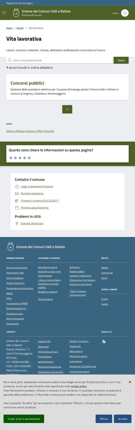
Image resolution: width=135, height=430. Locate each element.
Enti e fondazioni (15, 278)
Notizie (104, 268)
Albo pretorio (76, 351)
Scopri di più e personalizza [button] (24, 419)
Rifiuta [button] (104, 419)
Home (9, 28)
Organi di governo (15, 283)
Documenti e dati (15, 273)
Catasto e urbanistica (80, 276)
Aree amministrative (17, 268)
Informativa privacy (48, 352)
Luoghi (104, 304)
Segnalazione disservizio (50, 372)
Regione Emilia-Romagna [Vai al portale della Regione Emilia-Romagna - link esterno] (19, 3)
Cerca (121, 60)
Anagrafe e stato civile (49, 271)
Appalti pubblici (77, 271)
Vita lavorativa (45, 299)
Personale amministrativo (19, 288)
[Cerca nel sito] (125, 13)
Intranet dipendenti (79, 372)
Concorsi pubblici (27, 83)
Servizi (20, 28)
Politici (9, 293)
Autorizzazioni (45, 276)
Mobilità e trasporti (47, 292)
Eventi (104, 299)
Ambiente (75, 267)
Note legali (43, 347)
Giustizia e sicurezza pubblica (48, 285)
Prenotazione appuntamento (45, 359)
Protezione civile (14, 314)
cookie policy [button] (79, 386)
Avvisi (104, 278)
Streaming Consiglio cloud (83, 366)
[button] (129, 381)
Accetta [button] (122, 419)
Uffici (9, 298)
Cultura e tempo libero (49, 280)
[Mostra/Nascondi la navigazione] (4, 13)
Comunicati (107, 273)
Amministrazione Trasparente (15, 321)
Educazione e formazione (82, 280)
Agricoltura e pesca (47, 267)
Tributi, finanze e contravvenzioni (78, 293)
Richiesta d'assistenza (49, 367)
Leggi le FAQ (44, 341)
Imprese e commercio (81, 284)
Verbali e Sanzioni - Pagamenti (79, 343)
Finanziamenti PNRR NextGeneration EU (17, 306)
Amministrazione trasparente (78, 358)
